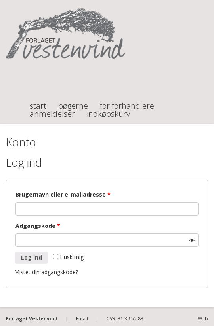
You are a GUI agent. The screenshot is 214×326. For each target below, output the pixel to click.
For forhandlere (127, 102)
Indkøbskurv (108, 110)
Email (82, 318)
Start (38, 102)
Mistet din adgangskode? (46, 272)
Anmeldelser (52, 110)
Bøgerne (73, 102)
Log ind (31, 257)
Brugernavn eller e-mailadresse (63, 194)
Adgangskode (37, 225)
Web (203, 318)
